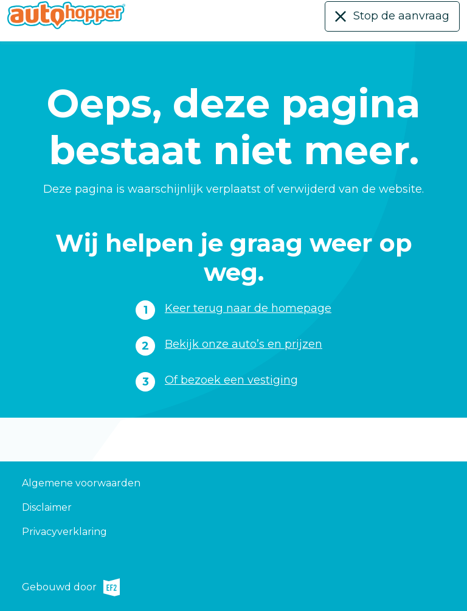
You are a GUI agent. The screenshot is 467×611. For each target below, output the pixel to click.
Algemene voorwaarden (81, 483)
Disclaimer (47, 507)
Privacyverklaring (64, 531)
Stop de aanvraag (401, 15)
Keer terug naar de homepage (248, 308)
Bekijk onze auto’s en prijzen (243, 344)
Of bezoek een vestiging (231, 380)
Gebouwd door (71, 587)
